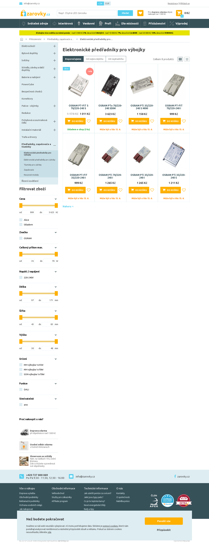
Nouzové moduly (31, 175)
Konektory (27, 98)
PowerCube (28, 84)
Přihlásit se (184, 3)
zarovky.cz (183, 476)
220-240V (29, 277)
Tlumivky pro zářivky (33, 165)
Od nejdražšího (116, 59)
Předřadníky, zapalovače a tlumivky (36, 145)
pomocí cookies (110, 526)
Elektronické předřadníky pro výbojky (37, 154)
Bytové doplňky (30, 53)
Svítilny (25, 60)
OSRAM (28, 238)
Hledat (125, 13)
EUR (107, 3)
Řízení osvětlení (30, 181)
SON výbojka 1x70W (34, 374)
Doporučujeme (73, 59)
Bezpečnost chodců (32, 91)
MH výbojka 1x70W (33, 369)
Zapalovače (29, 170)
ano (26, 404)
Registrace (173, 3)
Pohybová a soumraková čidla (34, 121)
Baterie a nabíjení (31, 77)
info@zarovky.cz (32, 3)
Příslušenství (35, 39)
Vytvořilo (182, 541)
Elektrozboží (28, 46)
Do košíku (77, 121)
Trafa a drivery (29, 137)
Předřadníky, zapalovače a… (60, 39)
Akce (26, 220)
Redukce (26, 113)
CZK (100, 3)
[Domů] (21, 39)
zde (49, 532)
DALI (26, 389)
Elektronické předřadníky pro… (96, 39)
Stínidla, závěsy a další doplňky (33, 68)
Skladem (28, 224)
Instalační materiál (31, 130)
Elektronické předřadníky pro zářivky (39, 160)
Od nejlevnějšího (94, 59)
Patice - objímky (30, 105)
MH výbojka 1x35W (33, 365)
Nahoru (68, 206)
